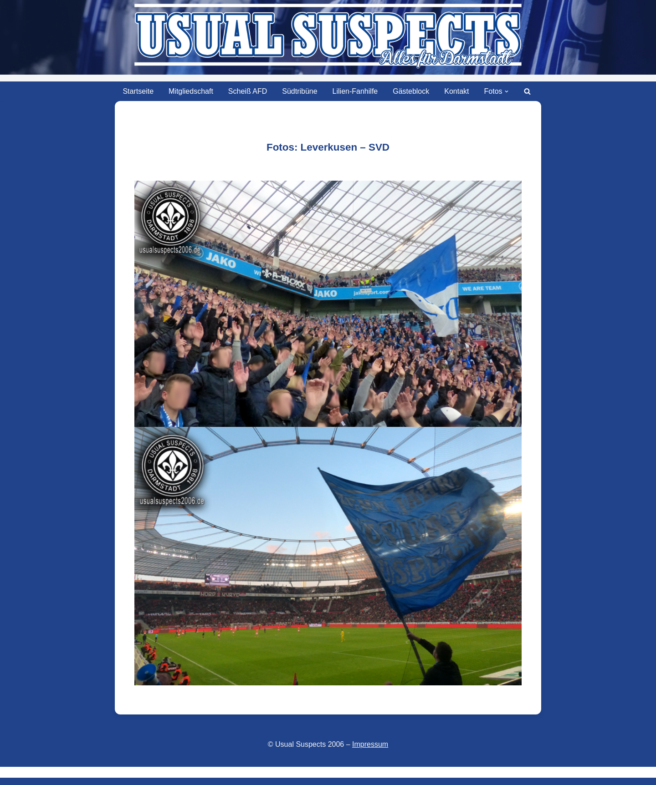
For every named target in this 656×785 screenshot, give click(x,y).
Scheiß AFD (247, 91)
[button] (506, 91)
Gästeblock (411, 91)
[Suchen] (527, 91)
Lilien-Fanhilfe (355, 91)
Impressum (370, 744)
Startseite (138, 91)
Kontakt (456, 91)
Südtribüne (299, 91)
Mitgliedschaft (191, 91)
